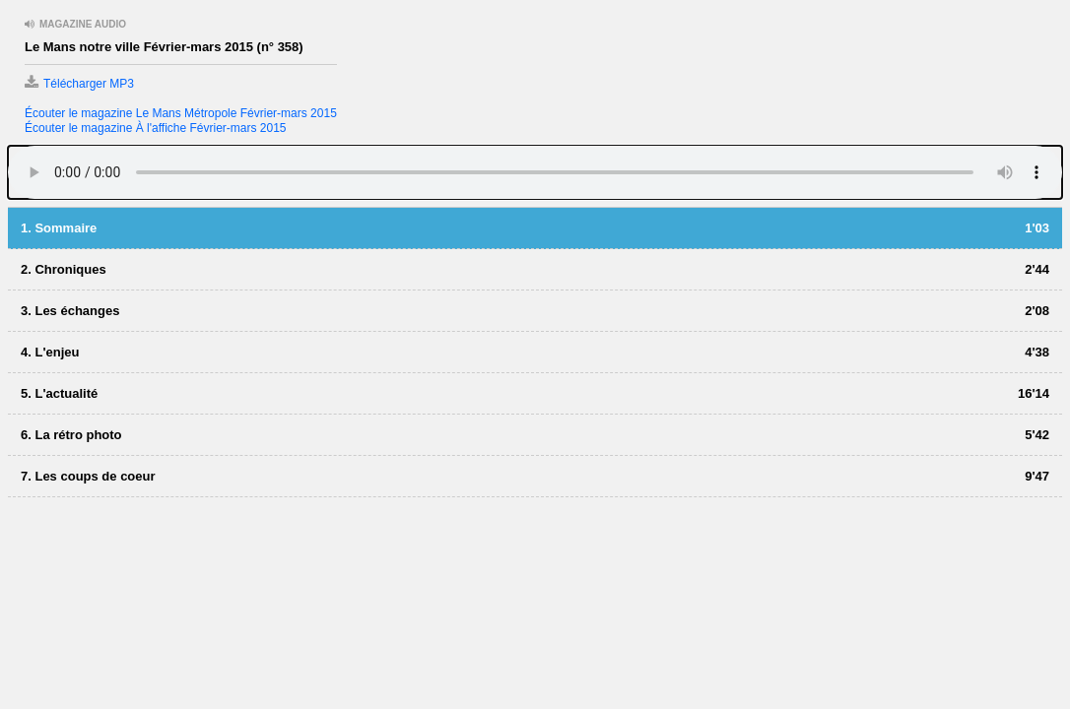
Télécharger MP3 (79, 84)
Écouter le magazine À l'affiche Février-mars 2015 (156, 128)
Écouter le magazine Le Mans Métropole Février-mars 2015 (181, 113)
